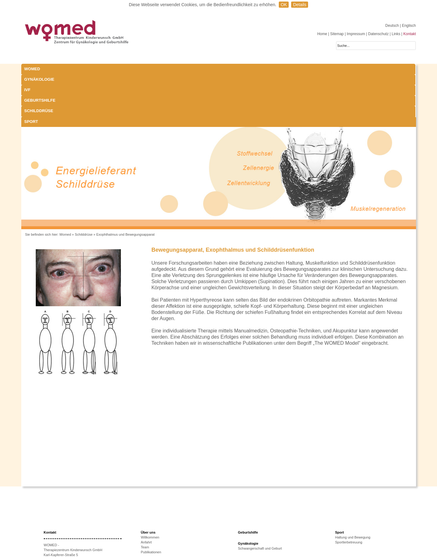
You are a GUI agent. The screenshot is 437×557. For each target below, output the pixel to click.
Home (322, 34)
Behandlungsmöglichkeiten (258, 531)
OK (284, 4)
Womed (65, 182)
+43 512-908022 (68, 517)
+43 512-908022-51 (66, 522)
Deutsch (392, 25)
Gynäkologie (89, 69)
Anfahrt (146, 489)
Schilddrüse (236, 69)
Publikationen (151, 499)
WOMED (32, 69)
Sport (278, 69)
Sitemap (337, 34)
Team (145, 494)
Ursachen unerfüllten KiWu (161, 525)
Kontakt (409, 34)
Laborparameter (250, 516)
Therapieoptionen (154, 530)
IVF (126, 69)
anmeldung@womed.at (72, 527)
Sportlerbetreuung (348, 489)
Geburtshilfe (188, 69)
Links (396, 34)
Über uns (148, 480)
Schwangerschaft (251, 521)
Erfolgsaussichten (154, 535)
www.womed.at (63, 532)
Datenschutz (378, 34)
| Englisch (408, 25)
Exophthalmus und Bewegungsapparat (125, 182)
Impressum (356, 34)
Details (299, 4)
